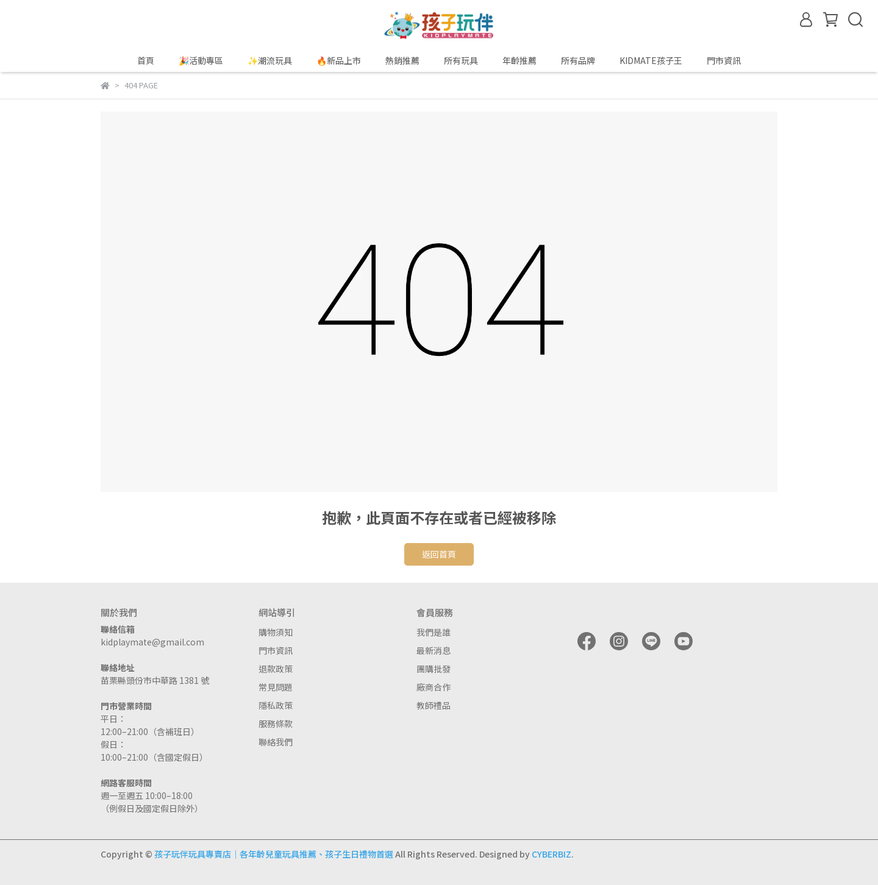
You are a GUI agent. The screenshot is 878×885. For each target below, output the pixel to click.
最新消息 (433, 650)
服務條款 (276, 723)
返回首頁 (439, 554)
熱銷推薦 (402, 60)
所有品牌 (578, 60)
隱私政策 (276, 705)
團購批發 (433, 669)
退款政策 (276, 669)
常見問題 (276, 687)
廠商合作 (433, 687)
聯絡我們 (276, 742)
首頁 (145, 60)
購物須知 (276, 632)
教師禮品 (433, 705)
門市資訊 (276, 650)
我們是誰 (433, 632)
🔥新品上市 (338, 60)
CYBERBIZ (551, 854)
